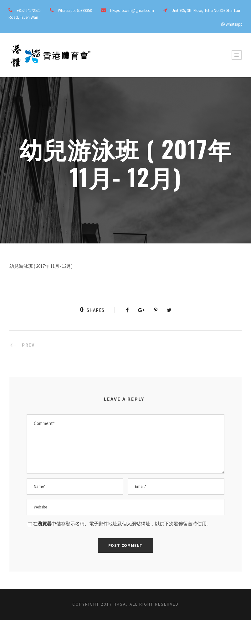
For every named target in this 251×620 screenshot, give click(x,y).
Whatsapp (234, 24)
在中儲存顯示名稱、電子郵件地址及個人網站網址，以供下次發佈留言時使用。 (122, 524)
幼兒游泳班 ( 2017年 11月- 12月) (41, 266)
